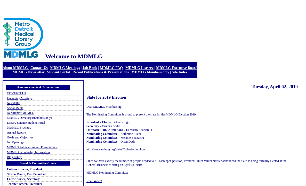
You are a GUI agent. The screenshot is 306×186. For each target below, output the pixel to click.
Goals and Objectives (20, 137)
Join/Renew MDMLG (20, 113)
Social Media (15, 108)
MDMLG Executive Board (176, 68)
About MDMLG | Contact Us (25, 68)
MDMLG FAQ (111, 68)
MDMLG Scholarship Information (28, 152)
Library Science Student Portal (26, 123)
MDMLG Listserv (139, 68)
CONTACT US (16, 93)
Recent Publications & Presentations (101, 72)
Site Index (179, 72)
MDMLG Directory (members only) (29, 118)
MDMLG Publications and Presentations (32, 147)
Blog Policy (14, 157)
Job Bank (90, 68)
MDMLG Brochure (19, 127)
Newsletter (13, 103)
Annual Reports (17, 132)
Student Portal (58, 72)
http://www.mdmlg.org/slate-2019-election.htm (115, 149)
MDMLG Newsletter (29, 72)
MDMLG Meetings (65, 68)
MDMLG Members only (150, 72)
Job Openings (15, 142)
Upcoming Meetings (19, 98)
